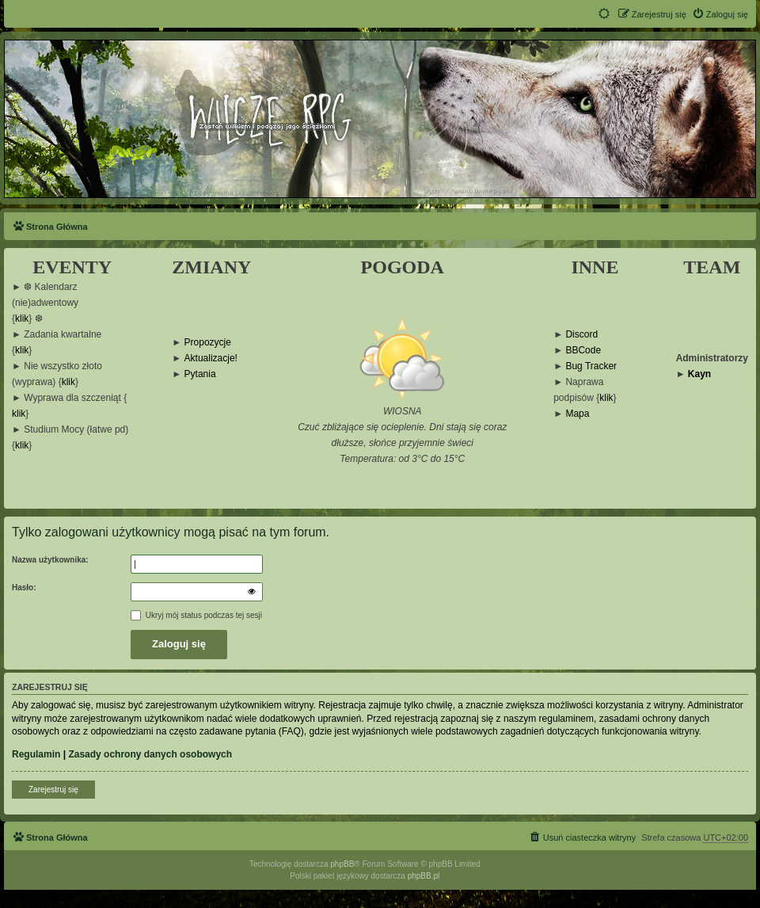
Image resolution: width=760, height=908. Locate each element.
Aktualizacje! (211, 358)
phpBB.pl (424, 876)
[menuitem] (720, 14)
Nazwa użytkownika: (50, 559)
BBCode (583, 350)
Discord (581, 335)
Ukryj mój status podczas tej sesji (196, 615)
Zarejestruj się (53, 789)
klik (21, 319)
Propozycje (207, 343)
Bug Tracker (591, 366)
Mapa (577, 414)
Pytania (200, 374)
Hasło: (24, 587)
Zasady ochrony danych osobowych (150, 754)
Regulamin (36, 754)
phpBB (342, 864)
